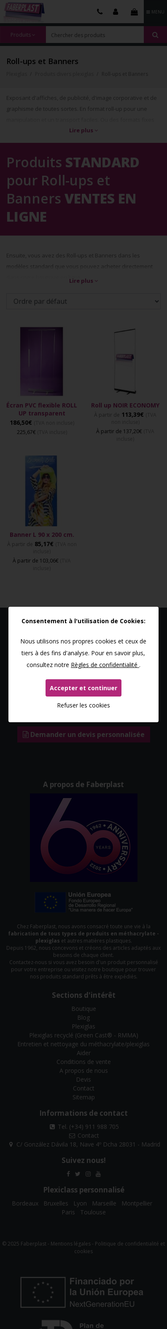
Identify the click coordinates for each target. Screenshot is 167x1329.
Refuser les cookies (83, 705)
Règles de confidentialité (105, 665)
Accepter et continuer (83, 688)
